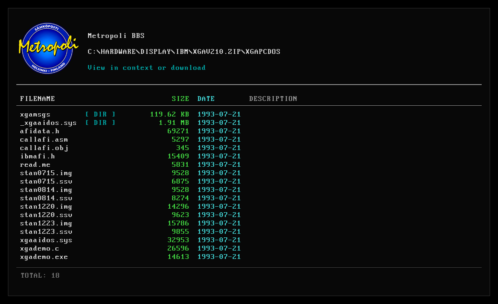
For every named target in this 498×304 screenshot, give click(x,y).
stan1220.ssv (46, 215)
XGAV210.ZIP (217, 52)
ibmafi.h (37, 156)
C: (92, 52)
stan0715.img (46, 173)
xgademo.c (40, 249)
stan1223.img (46, 223)
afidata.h (40, 131)
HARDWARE (118, 52)
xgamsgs (35, 114)
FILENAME (37, 99)
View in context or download (147, 68)
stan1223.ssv (46, 232)
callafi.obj (44, 148)
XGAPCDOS (263, 52)
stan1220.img (46, 207)
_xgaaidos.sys (48, 123)
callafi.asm (44, 140)
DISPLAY (156, 52)
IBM (182, 52)
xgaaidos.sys (46, 240)
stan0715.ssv (46, 182)
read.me (35, 165)
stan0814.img (46, 190)
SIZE (181, 99)
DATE (206, 99)
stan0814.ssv (46, 198)
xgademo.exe (44, 257)
